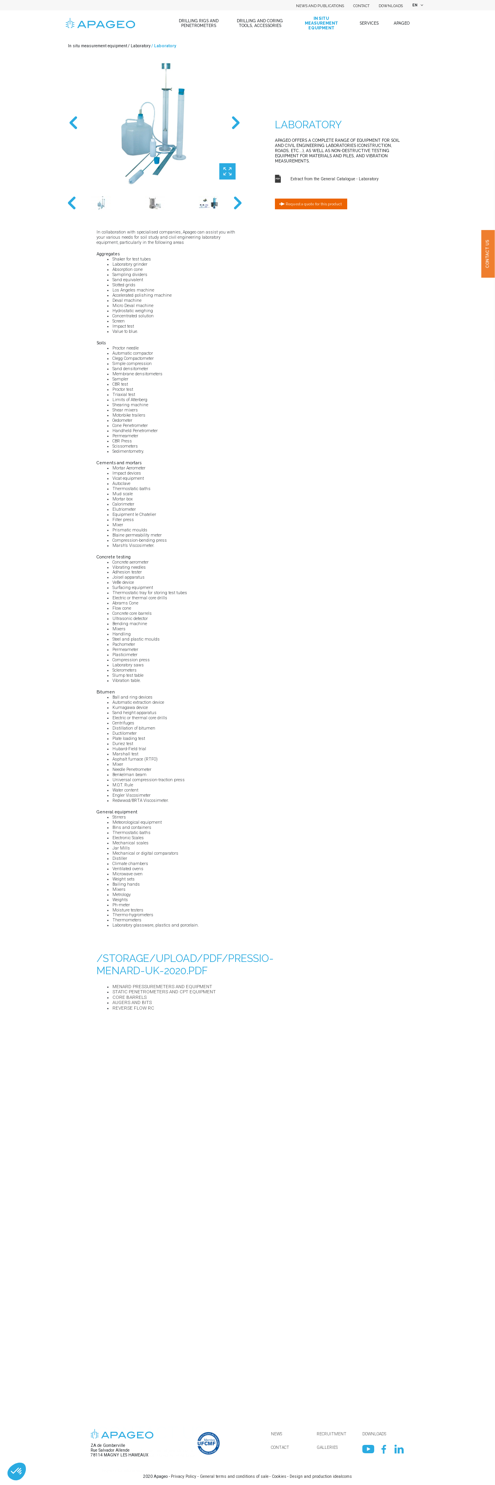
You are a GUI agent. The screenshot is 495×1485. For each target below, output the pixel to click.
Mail (101, 1426)
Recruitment (331, 1434)
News (276, 1434)
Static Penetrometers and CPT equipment (164, 992)
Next (236, 123)
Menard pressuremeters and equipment (162, 986)
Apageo (402, 23)
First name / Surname (117, 1398)
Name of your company (118, 1316)
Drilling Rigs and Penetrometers (198, 23)
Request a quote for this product (314, 204)
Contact (361, 6)
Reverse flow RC (133, 1008)
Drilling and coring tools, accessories (260, 23)
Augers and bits (132, 1002)
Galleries (327, 1447)
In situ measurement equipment (321, 23)
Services (369, 23)
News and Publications (320, 6)
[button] (16, 1471)
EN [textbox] (415, 5)
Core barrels (129, 997)
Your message (110, 1480)
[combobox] (417, 5)
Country (104, 1344)
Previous (73, 123)
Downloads (391, 6)
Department (107, 1371)
